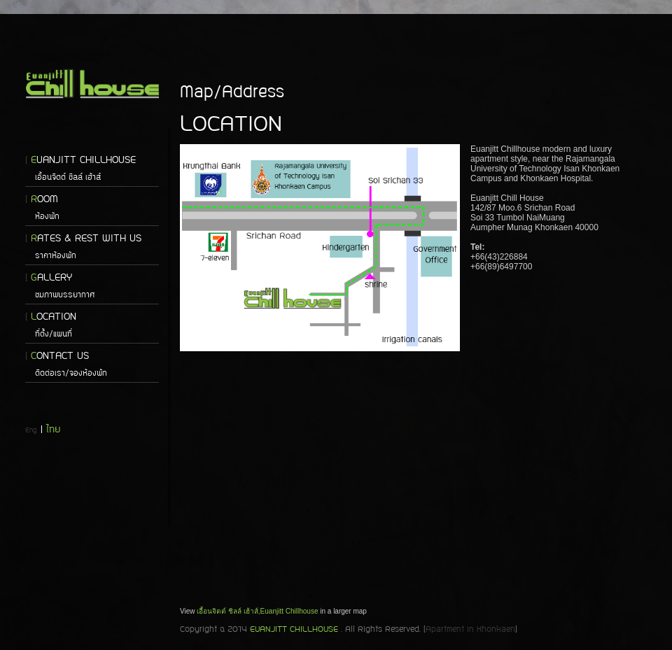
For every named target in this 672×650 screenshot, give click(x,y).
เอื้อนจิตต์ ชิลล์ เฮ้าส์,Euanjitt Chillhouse (257, 611)
